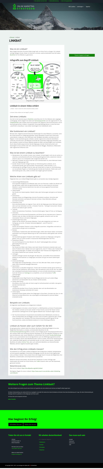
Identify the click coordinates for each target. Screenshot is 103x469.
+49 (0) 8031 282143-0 (17, 448)
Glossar (12, 37)
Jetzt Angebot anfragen (82, 55)
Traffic (54, 273)
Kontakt (71, 439)
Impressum (71, 441)
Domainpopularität (39, 121)
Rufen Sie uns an (30, 424)
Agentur (88, 6)
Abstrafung (57, 335)
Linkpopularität (14, 122)
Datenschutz (72, 442)
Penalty (51, 335)
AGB (70, 444)
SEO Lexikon (72, 6)
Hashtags (27, 273)
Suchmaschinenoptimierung (18, 331)
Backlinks (12, 55)
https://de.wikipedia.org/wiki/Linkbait (31, 368)
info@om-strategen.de (17, 454)
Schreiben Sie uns (16, 424)
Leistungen (80, 6)
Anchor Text (25, 342)
